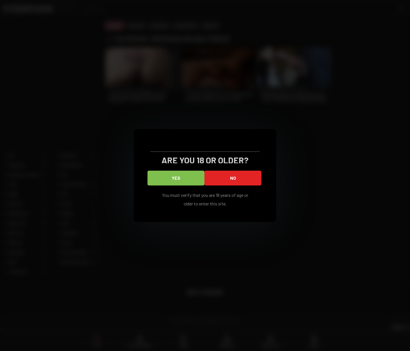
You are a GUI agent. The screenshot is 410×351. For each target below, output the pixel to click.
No (233, 178)
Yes (176, 178)
